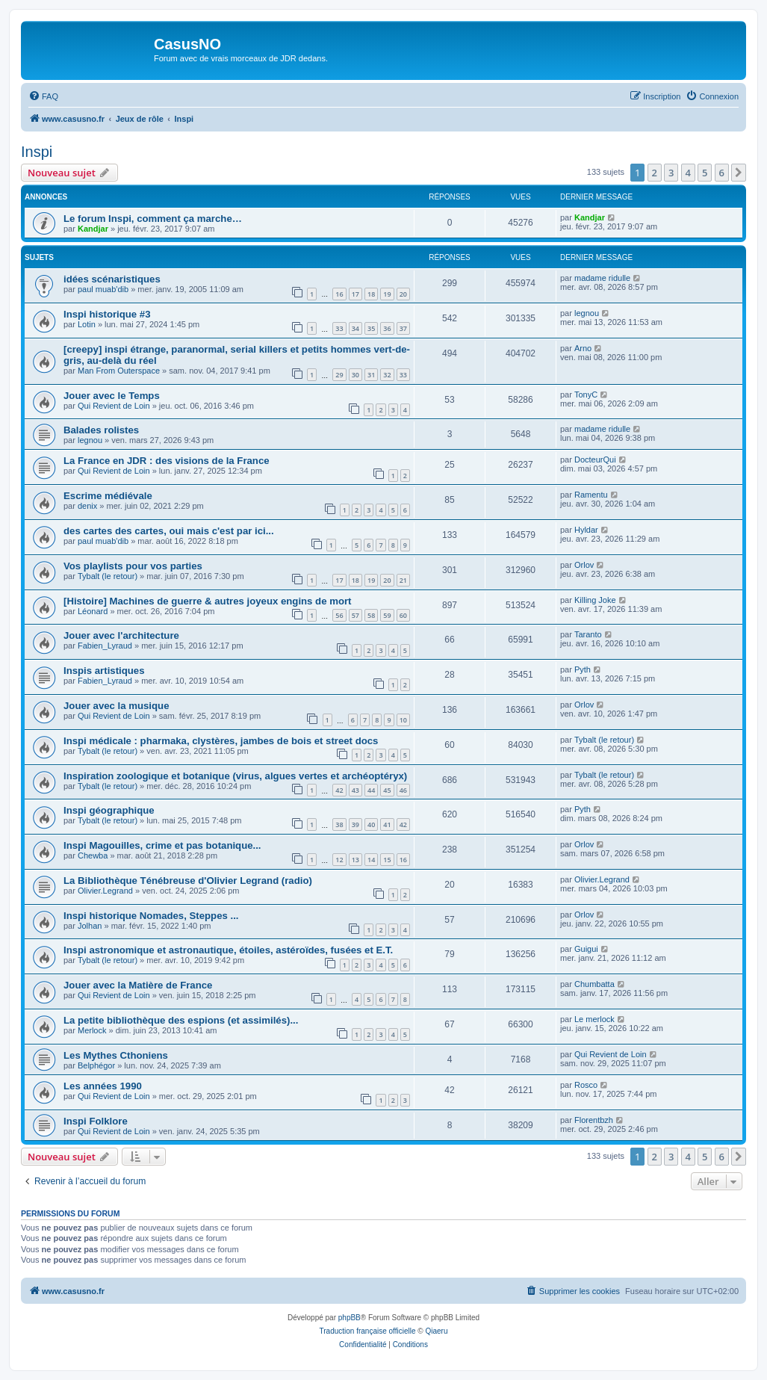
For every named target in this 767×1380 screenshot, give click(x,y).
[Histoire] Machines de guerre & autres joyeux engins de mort (207, 601)
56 (339, 615)
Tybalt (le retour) (107, 576)
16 (339, 294)
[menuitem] (43, 96)
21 (403, 580)
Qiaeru (436, 1331)
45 (387, 790)
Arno (582, 348)
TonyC (585, 394)
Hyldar (586, 529)
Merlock (92, 1030)
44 (371, 790)
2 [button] (654, 172)
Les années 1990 (102, 1086)
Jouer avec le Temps (111, 395)
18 (371, 294)
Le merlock (594, 1019)
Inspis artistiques (103, 670)
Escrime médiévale (107, 495)
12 (339, 859)
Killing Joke (595, 599)
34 (355, 328)
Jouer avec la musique (116, 705)
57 (355, 615)
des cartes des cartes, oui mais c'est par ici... (168, 530)
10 (403, 720)
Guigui (586, 948)
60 (403, 615)
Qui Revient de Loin (114, 405)
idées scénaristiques (112, 279)
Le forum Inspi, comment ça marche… (152, 218)
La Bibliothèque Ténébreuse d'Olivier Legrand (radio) (187, 880)
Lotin (87, 324)
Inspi (36, 151)
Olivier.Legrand (105, 890)
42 (339, 790)
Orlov (584, 564)
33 (339, 328)
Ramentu (591, 494)
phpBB (349, 1318)
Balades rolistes (101, 430)
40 (371, 824)
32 (387, 375)
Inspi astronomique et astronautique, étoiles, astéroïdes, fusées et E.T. (228, 950)
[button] (738, 173)
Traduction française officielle (368, 1331)
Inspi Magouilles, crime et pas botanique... (162, 845)
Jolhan (90, 925)
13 (355, 859)
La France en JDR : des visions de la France (166, 460)
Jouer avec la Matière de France (137, 985)
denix (87, 505)
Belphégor (96, 1065)
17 (355, 294)
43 (355, 790)
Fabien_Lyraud (105, 645)
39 (355, 824)
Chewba (93, 855)
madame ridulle (602, 277)
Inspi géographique (109, 810)
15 (387, 859)
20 (403, 294)
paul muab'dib (103, 289)
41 (387, 824)
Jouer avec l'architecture (121, 635)
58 (371, 615)
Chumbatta (594, 984)
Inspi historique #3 (107, 314)
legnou (586, 313)
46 (403, 790)
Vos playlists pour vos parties (132, 566)
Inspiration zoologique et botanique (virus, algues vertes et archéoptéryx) (235, 776)
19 (387, 294)
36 (387, 328)
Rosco (585, 1084)
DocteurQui (595, 459)
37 (403, 328)
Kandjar (93, 228)
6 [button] (721, 172)
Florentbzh (593, 1120)
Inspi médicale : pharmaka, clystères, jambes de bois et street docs (220, 740)
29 (339, 375)
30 (355, 375)
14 (371, 859)
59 (387, 615)
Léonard (93, 611)
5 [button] (704, 172)
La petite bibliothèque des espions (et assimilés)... (180, 1020)
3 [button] (671, 172)
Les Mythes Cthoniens (115, 1055)
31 (371, 375)
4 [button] (688, 172)
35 (371, 328)
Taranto (588, 634)
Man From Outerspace (119, 370)
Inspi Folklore (95, 1121)
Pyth (582, 669)
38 (339, 824)
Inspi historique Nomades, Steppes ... (151, 915)
